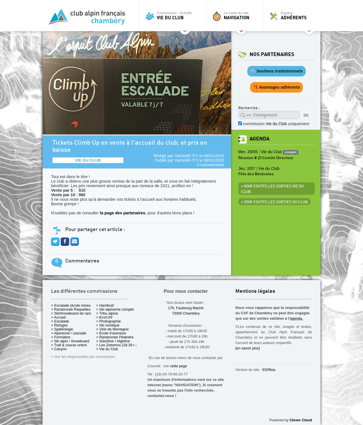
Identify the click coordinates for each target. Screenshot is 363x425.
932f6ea (268, 370)
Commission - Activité (174, 15)
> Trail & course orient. (69, 345)
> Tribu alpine (107, 313)
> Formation (61, 337)
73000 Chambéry (186, 313)
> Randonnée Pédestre (115, 337)
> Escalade (60, 321)
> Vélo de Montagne (112, 329)
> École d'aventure (111, 333)
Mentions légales (255, 291)
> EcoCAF (104, 317)
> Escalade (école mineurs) (73, 305)
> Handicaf (105, 305)
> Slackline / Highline (113, 341)
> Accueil (58, 317)
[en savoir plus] (247, 348)
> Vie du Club (107, 349)
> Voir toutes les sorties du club (274, 202)
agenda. (296, 318)
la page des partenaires (122, 213)
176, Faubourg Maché (185, 308)
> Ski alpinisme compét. (115, 309)
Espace (293, 15)
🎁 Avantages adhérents (276, 87)
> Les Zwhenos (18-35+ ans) (119, 345)
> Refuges (59, 325)
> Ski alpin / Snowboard (70, 341)
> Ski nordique (107, 325)
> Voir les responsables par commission (83, 356)
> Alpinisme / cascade (68, 333)
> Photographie (108, 321)
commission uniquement (276, 123)
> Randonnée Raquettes (70, 309)
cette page (178, 366)
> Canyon (59, 349)
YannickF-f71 (186, 155)
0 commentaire (210, 165)
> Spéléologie (62, 329)
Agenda (259, 139)
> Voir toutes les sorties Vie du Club (272, 189)
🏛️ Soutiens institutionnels (276, 71)
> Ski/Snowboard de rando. (73, 313)
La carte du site (236, 15)
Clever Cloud (301, 420)
